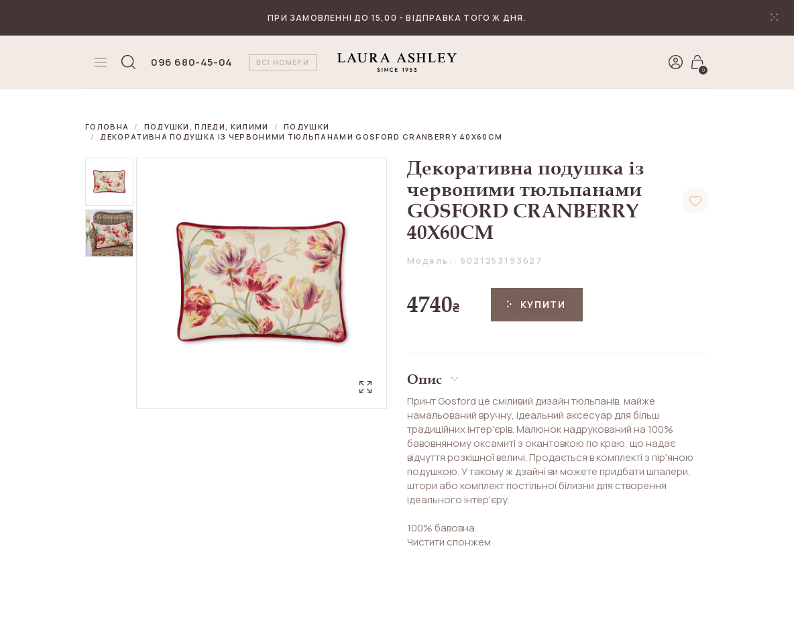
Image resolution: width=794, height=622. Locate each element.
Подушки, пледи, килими (206, 126)
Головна (107, 126)
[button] (558, 374)
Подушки (306, 126)
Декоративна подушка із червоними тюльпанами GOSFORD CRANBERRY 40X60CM (301, 137)
